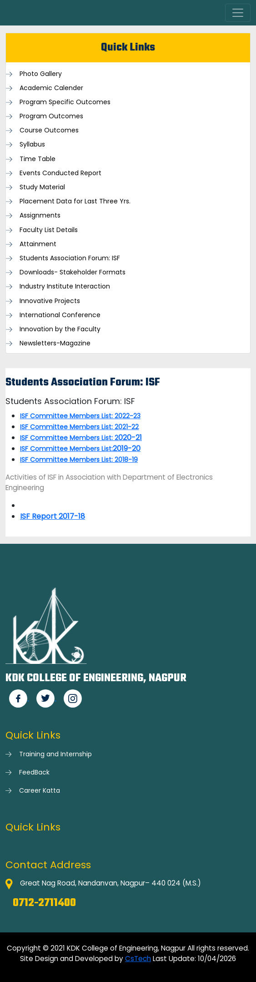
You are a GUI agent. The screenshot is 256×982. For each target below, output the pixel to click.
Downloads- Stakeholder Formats (72, 272)
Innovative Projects (50, 301)
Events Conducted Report (60, 173)
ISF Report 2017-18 (52, 516)
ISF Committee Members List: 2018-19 (79, 459)
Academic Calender (51, 88)
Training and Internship (55, 754)
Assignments (40, 215)
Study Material (42, 187)
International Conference (60, 315)
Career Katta (39, 790)
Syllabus (32, 144)
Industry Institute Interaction (65, 286)
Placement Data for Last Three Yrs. (75, 201)
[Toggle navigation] (238, 13)
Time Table (37, 159)
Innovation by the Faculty (60, 329)
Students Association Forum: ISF (70, 258)
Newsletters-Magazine (55, 343)
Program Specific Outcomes (65, 102)
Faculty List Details (49, 230)
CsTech (138, 958)
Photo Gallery (41, 74)
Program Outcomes (51, 116)
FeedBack (34, 772)
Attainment (38, 244)
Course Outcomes (49, 130)
